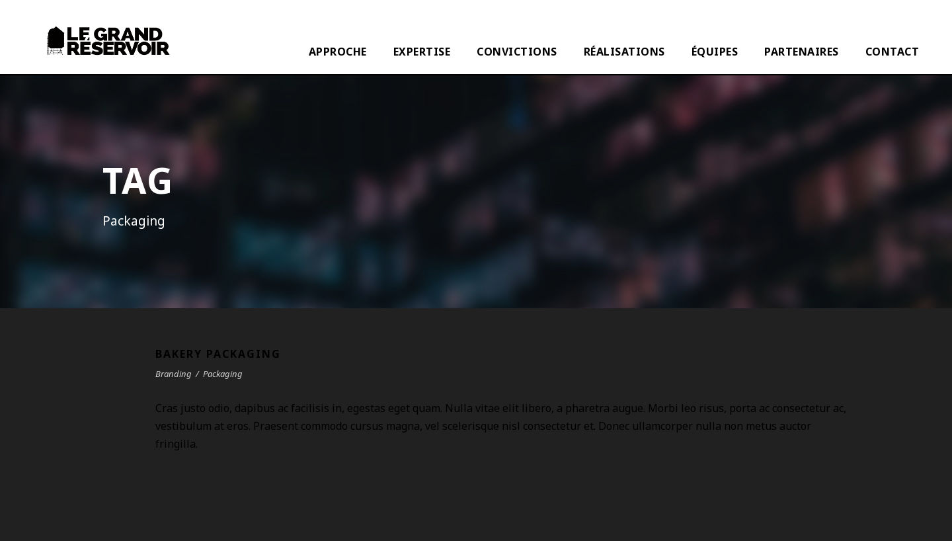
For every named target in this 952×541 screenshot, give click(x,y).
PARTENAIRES (801, 51)
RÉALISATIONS (624, 51)
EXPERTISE (422, 51)
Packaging (223, 374)
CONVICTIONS (517, 51)
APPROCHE (338, 51)
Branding (173, 374)
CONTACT (892, 51)
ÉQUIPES (715, 51)
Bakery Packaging (218, 354)
